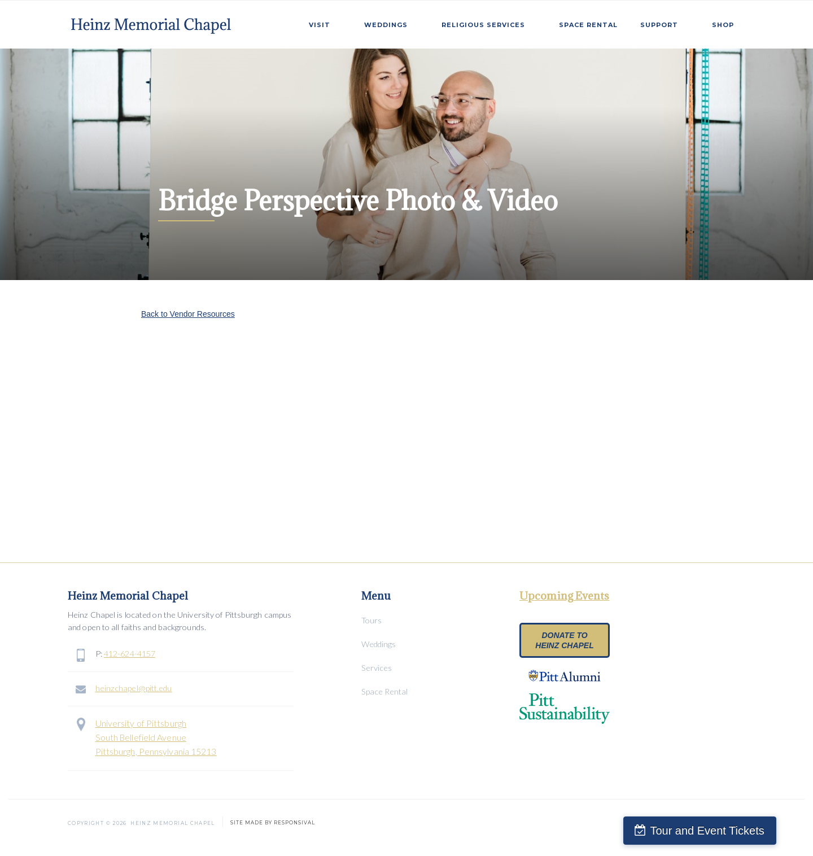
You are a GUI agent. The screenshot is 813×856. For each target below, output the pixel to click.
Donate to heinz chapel (564, 640)
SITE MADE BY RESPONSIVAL (272, 821)
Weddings (378, 644)
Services (376, 667)
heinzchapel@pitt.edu (133, 688)
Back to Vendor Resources (188, 313)
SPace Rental (588, 25)
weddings (386, 25)
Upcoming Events (564, 595)
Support (659, 25)
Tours (371, 620)
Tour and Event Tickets (733, 830)
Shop (723, 25)
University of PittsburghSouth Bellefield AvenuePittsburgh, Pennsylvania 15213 (156, 737)
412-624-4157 (129, 653)
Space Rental (384, 691)
